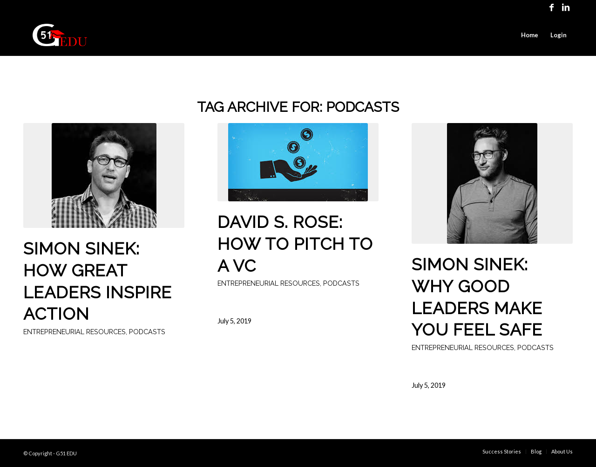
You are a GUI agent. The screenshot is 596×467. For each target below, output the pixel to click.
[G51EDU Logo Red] (59, 34)
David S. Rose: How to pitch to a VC (295, 243)
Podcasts (147, 332)
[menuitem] (529, 34)
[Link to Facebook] (551, 7)
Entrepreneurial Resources (74, 332)
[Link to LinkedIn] (566, 7)
